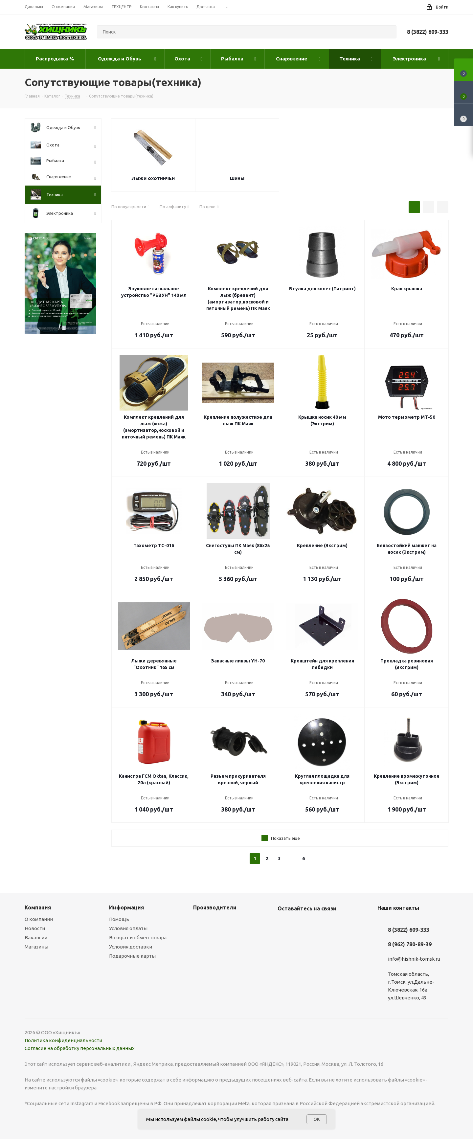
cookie (208, 1119)
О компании (39, 919)
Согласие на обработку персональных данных (80, 1048)
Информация (126, 907)
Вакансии (36, 937)
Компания (38, 907)
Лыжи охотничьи (153, 178)
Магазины (36, 946)
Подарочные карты (132, 956)
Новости (35, 928)
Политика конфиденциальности (63, 1040)
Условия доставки (130, 946)
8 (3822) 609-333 (427, 32)
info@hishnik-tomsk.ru (414, 959)
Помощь (119, 919)
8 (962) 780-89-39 (410, 944)
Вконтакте (284, 923)
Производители (214, 907)
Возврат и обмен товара (138, 937)
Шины (237, 178)
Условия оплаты (128, 928)
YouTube (300, 923)
